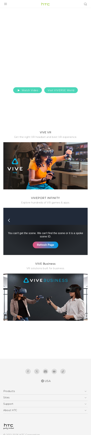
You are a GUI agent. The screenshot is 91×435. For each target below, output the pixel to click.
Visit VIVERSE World (61, 90)
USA (48, 381)
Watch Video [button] (27, 90)
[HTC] (45, 4)
